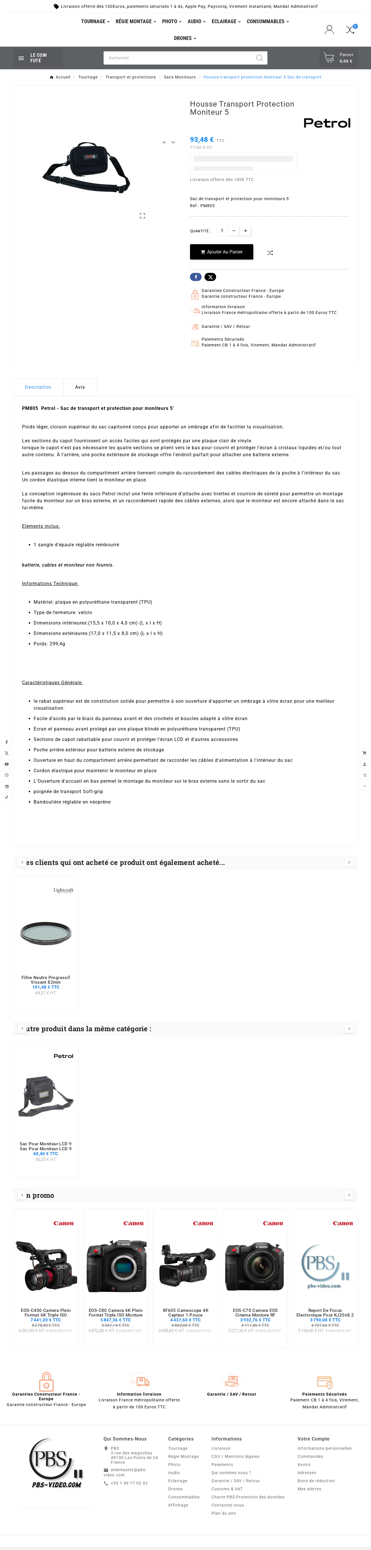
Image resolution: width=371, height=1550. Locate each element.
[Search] (259, 60)
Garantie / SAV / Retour (235, 1483)
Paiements (222, 1467)
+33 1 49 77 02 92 (129, 1486)
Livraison (221, 1451)
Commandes (310, 1459)
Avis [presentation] (80, 389)
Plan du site (223, 1516)
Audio (174, 1475)
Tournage (178, 1451)
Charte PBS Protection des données (248, 1500)
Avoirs (304, 1467)
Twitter (210, 279)
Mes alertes (309, 1491)
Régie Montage (183, 1459)
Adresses (307, 1475)
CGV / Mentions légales (235, 1459)
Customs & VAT (227, 1491)
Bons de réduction (316, 1483)
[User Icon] (331, 30)
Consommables (184, 1500)
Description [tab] (38, 389)
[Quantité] (222, 233)
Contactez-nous (227, 1508)
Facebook (196, 279)
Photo (174, 1467)
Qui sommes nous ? (231, 1475)
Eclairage (177, 1483)
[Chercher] (178, 60)
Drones (175, 1491)
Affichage (178, 1508)
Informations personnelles (325, 1451)
